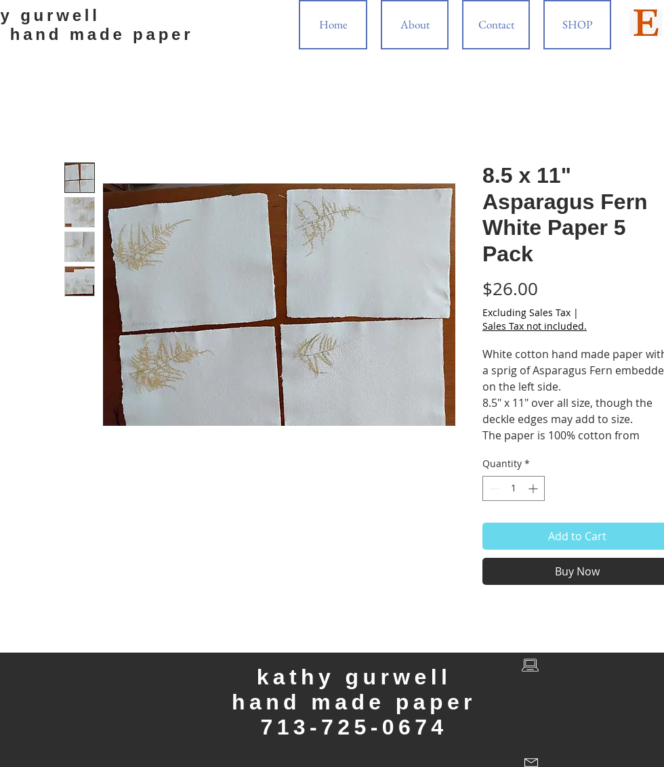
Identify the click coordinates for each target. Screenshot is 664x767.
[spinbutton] (513, 488)
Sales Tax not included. (534, 326)
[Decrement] (492, 488)
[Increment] (534, 488)
